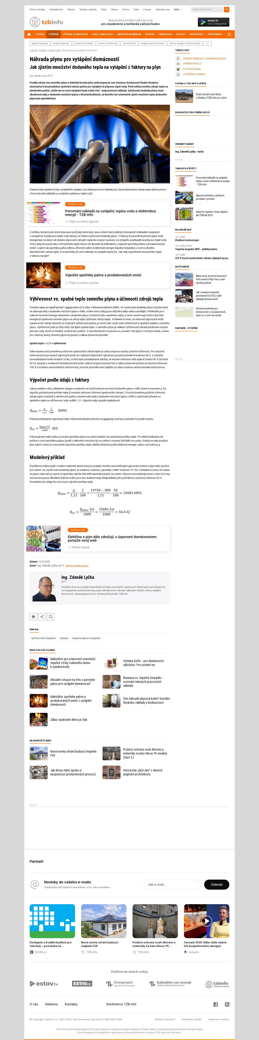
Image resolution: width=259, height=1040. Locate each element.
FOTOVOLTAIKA (192, 69)
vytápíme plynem (61, 43)
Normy (125, 9)
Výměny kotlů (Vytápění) (43, 638)
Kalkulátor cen (163, 9)
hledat (50, 616)
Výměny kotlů (54, 50)
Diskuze (71, 9)
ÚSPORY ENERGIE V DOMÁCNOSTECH (204, 58)
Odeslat (216, 884)
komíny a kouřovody (108, 43)
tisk (33, 616)
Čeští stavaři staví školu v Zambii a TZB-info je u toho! (211, 96)
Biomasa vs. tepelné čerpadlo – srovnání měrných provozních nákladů (143, 682)
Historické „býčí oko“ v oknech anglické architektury (142, 772)
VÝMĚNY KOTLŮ (192, 63)
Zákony (114, 9)
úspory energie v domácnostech (185, 43)
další (207, 43)
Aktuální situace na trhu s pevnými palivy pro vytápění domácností (72, 682)
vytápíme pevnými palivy (153, 43)
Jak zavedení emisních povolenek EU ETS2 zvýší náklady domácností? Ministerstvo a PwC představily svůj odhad (212, 296)
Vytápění (43, 50)
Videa (136, 9)
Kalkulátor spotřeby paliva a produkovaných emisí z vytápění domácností (71, 700)
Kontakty (71, 1004)
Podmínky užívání (191, 1019)
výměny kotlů (129, 43)
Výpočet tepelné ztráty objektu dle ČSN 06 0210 (212, 213)
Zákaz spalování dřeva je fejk (68, 719)
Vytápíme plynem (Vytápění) (86, 638)
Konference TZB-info (121, 1004)
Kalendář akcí (56, 9)
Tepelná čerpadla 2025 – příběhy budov (196, 249)
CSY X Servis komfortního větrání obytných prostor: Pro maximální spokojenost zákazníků (202, 258)
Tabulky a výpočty (88, 9)
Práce (103, 9)
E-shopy (147, 9)
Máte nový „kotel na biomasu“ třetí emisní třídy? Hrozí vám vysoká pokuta (211, 279)
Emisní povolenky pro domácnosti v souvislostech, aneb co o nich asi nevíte (211, 312)
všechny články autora (77, 565)
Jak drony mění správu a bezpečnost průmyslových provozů (73, 772)
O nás (34, 1004)
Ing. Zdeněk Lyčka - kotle (189, 151)
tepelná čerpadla (40, 43)
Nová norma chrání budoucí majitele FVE (73, 753)
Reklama (51, 1004)
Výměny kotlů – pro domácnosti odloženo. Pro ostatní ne (143, 663)
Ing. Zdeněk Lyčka (77, 577)
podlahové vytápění (83, 43)
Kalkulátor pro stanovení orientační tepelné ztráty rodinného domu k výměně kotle (72, 663)
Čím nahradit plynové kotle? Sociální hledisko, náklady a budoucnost (146, 700)
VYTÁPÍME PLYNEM (194, 74)
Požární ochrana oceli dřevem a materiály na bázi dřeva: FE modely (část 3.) (145, 753)
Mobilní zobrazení (165, 1019)
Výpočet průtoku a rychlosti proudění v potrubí (210, 197)
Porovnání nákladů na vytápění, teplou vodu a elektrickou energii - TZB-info (213, 181)
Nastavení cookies (219, 1019)
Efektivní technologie (187, 240)
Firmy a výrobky (37, 9)
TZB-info (33, 50)
